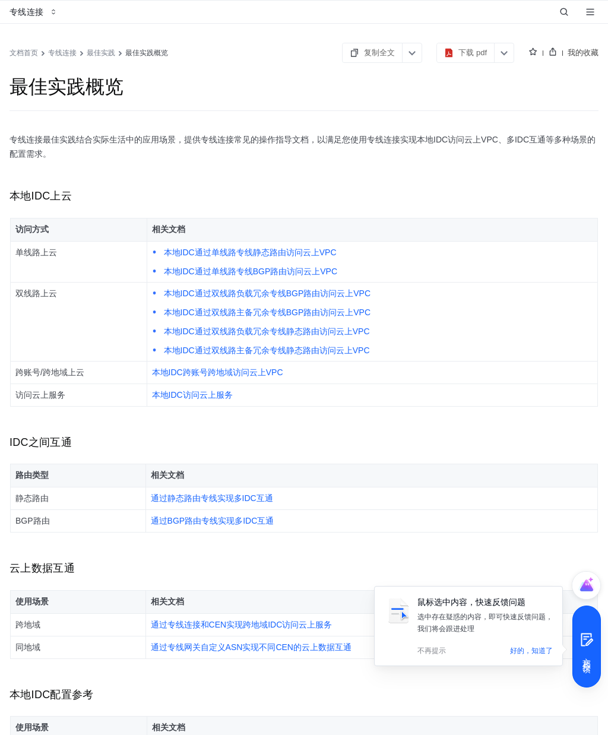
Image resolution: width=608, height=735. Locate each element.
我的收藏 (583, 52)
